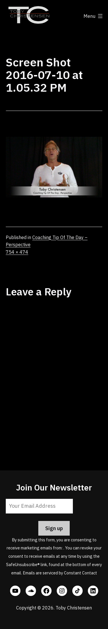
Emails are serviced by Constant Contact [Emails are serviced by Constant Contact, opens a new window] (60, 573)
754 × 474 (17, 252)
